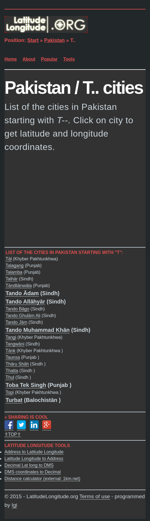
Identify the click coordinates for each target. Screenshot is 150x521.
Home (10, 59)
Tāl (9, 259)
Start (33, 40)
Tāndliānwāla (19, 285)
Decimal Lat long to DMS (29, 465)
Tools (69, 59)
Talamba (14, 272)
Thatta (12, 371)
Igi (14, 505)
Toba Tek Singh (26, 385)
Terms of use (94, 496)
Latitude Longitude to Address (33, 458)
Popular (49, 59)
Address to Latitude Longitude (34, 452)
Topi (10, 392)
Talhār (12, 279)
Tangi (11, 337)
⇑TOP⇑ (12, 434)
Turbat (14, 400)
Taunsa (13, 357)
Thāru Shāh (17, 364)
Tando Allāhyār (25, 302)
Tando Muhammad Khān (38, 330)
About (28, 59)
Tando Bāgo (17, 309)
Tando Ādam (22, 293)
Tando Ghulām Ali (23, 315)
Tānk (11, 351)
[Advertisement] (75, 199)
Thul (10, 377)
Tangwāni (15, 344)
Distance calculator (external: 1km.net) (42, 478)
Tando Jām (16, 322)
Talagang (15, 265)
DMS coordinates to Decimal (32, 472)
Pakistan (54, 40)
